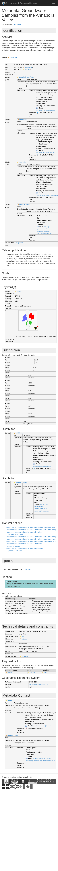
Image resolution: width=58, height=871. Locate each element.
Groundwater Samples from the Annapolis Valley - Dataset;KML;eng (31, 541)
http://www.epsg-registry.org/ (38, 684)
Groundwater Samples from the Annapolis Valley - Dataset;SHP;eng (31, 530)
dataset (28, 569)
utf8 (22, 636)
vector (19, 291)
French (10, 673)
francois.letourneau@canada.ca (47, 195)
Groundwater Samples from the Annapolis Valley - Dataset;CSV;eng (31, 537)
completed (13, 57)
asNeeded (24, 656)
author (10, 700)
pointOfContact (25, 204)
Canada (32, 673)
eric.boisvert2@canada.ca (42, 466)
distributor (20, 433)
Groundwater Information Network (19, 3)
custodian (23, 162)
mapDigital (19, 243)
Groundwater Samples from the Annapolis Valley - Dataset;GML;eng (31, 539)
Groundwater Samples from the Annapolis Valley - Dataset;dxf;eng (30, 527)
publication (28, 67)
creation (27, 69)
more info (17, 24)
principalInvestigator (26, 77)
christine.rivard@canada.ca (45, 110)
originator (23, 119)
